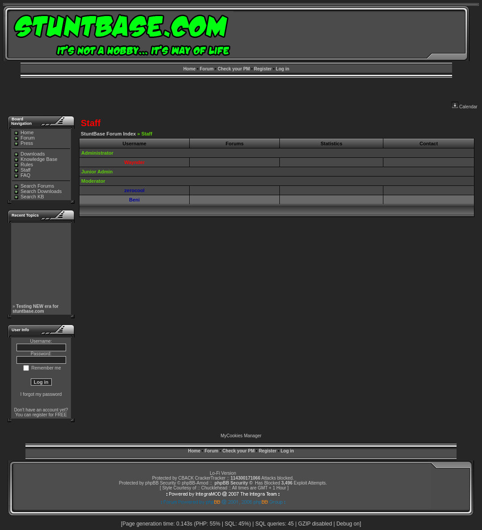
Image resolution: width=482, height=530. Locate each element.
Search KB (29, 196)
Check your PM (234, 68)
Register (263, 68)
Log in (282, 68)
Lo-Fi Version (223, 473)
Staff (22, 170)
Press (23, 143)
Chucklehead (214, 487)
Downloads (29, 153)
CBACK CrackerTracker (202, 478)
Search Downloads (38, 191)
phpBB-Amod (195, 483)
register (40, 414)
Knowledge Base (36, 159)
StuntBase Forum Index (108, 133)
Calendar (465, 106)
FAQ (22, 175)
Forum (206, 68)
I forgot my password (41, 394)
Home (189, 68)
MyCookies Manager (241, 435)
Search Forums (34, 186)
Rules (23, 164)
